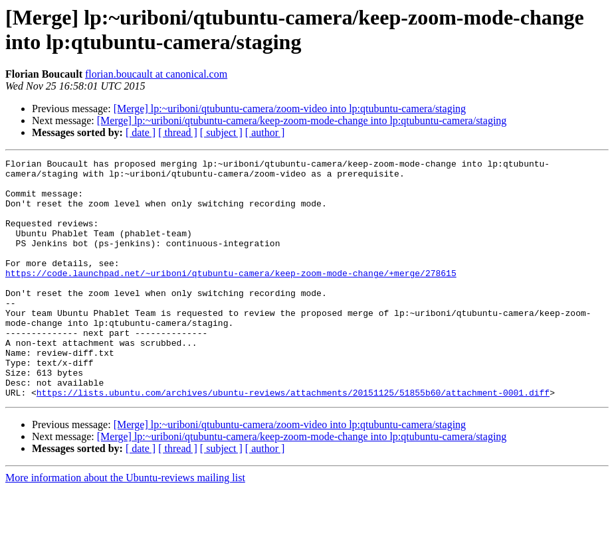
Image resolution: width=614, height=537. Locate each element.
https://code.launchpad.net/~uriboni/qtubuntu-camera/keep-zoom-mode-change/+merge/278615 (231, 297)
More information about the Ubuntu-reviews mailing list (125, 525)
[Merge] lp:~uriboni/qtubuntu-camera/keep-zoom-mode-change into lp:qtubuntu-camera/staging (302, 120)
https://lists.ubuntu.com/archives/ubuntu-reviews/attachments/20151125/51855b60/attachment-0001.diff (293, 440)
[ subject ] (221, 132)
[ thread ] (177, 132)
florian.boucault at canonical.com (156, 74)
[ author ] (265, 132)
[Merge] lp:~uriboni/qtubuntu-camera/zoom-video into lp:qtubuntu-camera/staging (290, 108)
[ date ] (140, 132)
